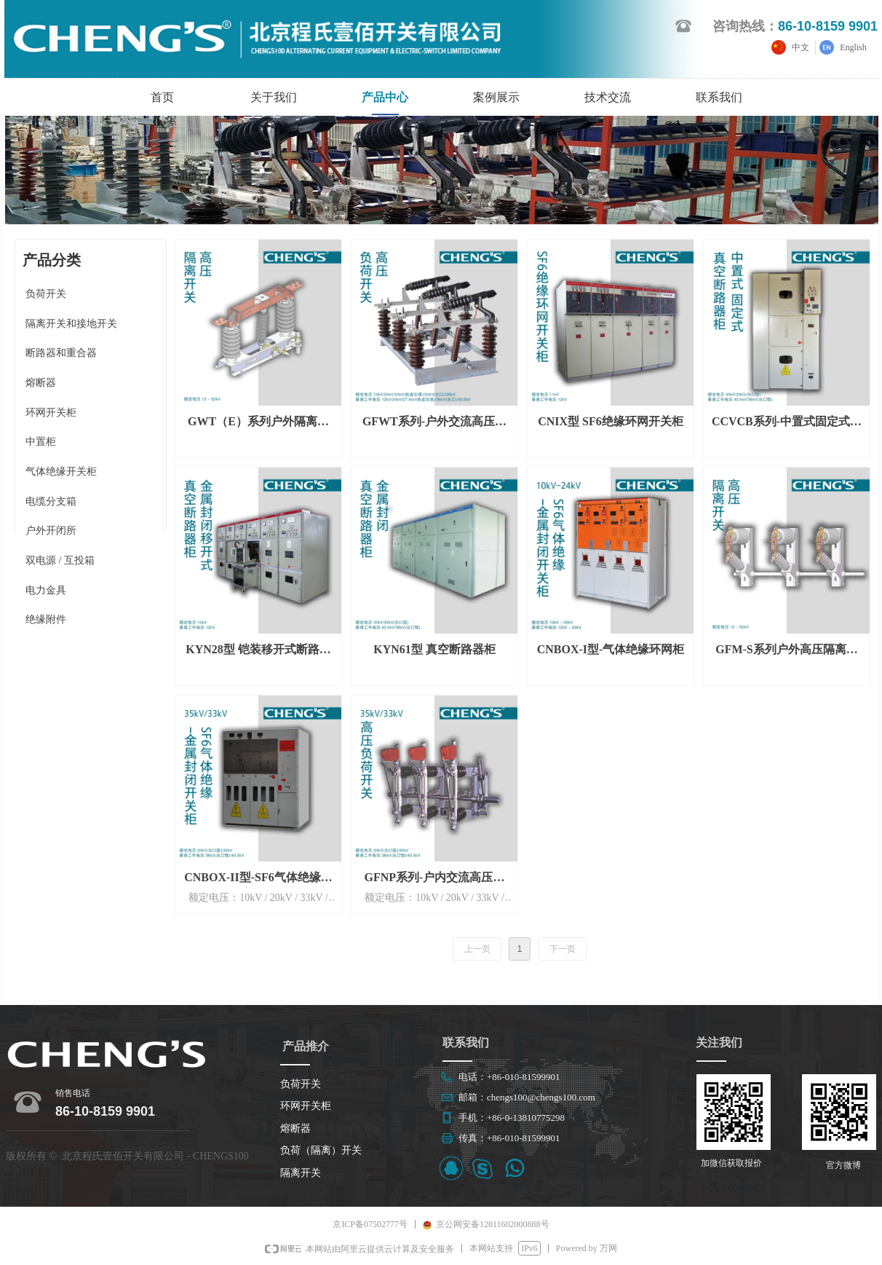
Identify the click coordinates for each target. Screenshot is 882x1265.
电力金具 (45, 590)
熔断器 (40, 382)
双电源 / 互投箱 (60, 560)
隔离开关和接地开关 (71, 323)
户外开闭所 (50, 530)
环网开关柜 (50, 412)
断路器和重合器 (61, 352)
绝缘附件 (45, 619)
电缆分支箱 (50, 501)
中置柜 (40, 441)
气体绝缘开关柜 (61, 471)
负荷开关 (45, 293)
